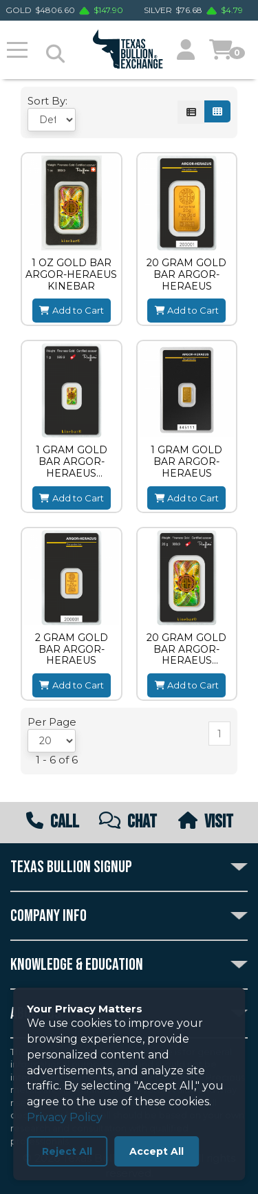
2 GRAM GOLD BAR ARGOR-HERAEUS (71, 649)
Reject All (67, 1151)
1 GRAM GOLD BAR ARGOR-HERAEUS (186, 461)
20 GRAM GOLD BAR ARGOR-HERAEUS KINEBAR (186, 649)
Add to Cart (71, 310)
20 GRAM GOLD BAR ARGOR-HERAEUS (186, 274)
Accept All (156, 1151)
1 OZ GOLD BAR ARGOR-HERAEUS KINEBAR (71, 274)
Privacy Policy (65, 1117)
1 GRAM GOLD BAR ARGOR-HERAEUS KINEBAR (71, 461)
